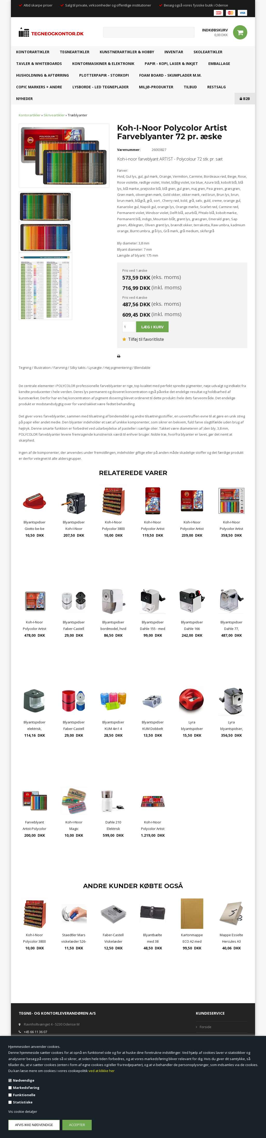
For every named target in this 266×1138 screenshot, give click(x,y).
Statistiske (22, 1102)
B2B (245, 98)
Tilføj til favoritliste (143, 339)
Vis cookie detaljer (22, 1111)
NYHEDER (24, 98)
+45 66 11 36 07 (35, 1031)
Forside (205, 1026)
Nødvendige (23, 1080)
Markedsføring (26, 1087)
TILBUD (190, 86)
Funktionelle (24, 1095)
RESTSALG (216, 86)
